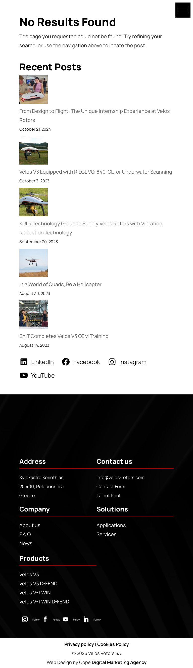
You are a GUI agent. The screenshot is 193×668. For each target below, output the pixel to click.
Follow (36, 619)
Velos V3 (29, 574)
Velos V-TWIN (35, 592)
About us (29, 525)
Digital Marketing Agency (119, 662)
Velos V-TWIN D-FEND (44, 601)
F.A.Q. (25, 534)
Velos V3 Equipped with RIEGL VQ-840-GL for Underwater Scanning (95, 171)
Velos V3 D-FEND (38, 583)
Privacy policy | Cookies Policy (96, 644)
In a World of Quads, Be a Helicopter (60, 284)
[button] (182, 10)
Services (106, 534)
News (25, 543)
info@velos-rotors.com (120, 477)
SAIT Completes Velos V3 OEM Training (64, 336)
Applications (111, 525)
